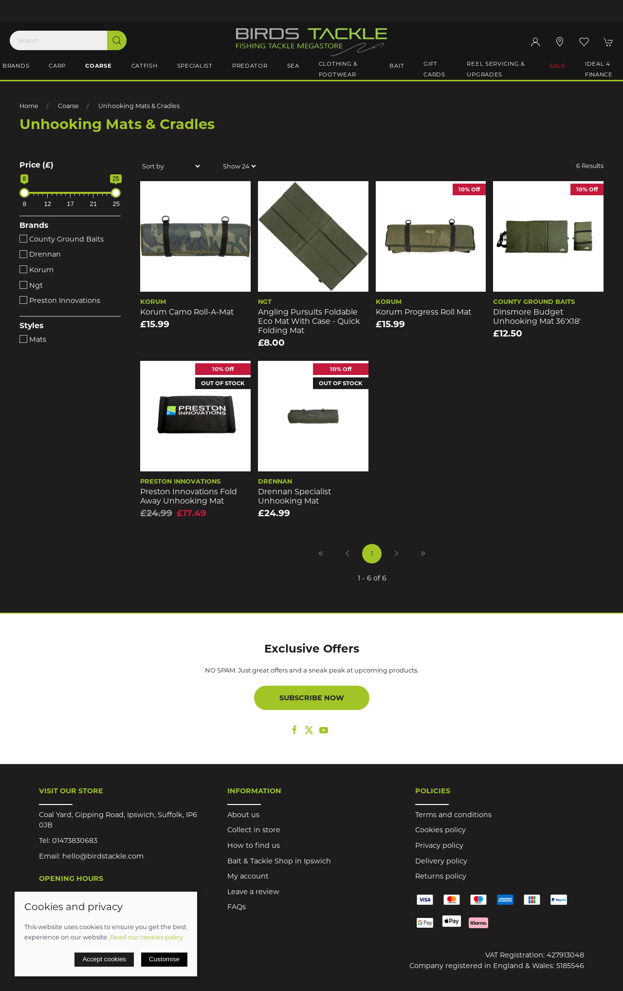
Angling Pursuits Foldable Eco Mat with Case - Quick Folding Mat (309, 321)
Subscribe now (311, 697)
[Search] (68, 40)
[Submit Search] (117, 40)
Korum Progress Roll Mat (423, 312)
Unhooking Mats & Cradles (139, 106)
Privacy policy (439, 845)
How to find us (253, 845)
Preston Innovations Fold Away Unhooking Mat (188, 496)
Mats (32, 339)
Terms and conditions (453, 814)
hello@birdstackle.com (103, 856)
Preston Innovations (59, 300)
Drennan (40, 254)
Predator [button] (250, 65)
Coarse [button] (98, 65)
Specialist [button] (195, 65)
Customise (164, 959)
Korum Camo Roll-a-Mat (187, 312)
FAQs (236, 906)
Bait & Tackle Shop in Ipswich (279, 861)
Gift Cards (434, 69)
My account (248, 876)
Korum (36, 269)
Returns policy (440, 876)
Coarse (68, 106)
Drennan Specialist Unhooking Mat (294, 496)
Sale (558, 65)
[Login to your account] (535, 42)
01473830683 (74, 840)
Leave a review (253, 891)
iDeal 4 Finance (599, 69)
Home (28, 106)
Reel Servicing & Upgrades (496, 69)
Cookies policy (440, 829)
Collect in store (253, 829)
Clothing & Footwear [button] (338, 69)
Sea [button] (293, 65)
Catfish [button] (144, 65)
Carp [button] (57, 65)
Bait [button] (396, 65)
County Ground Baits (61, 239)
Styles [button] (31, 325)
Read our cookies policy (146, 937)
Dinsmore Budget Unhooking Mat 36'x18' (537, 316)
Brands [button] (15, 65)
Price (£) (36, 164)
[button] (584, 42)
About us (243, 814)
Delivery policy (441, 861)
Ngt (31, 285)
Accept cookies (104, 959)
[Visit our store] (560, 42)
